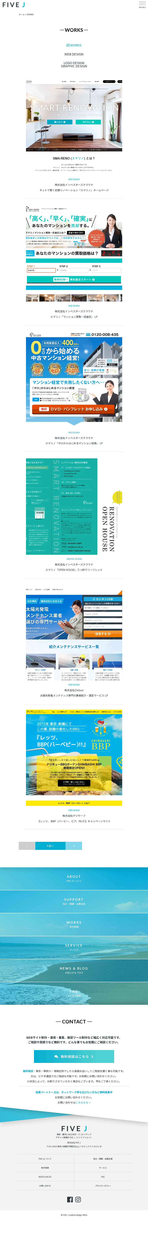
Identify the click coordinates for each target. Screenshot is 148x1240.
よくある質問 (74, 993)
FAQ (103, 1176)
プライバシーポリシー (102, 1185)
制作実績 (74, 924)
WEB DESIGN (74, 54)
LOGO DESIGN (74, 62)
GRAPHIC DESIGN (74, 66)
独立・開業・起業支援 (74, 901)
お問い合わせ (45, 1185)
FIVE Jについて (74, 878)
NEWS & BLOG (45, 1176)
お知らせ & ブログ (74, 970)
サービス (74, 947)
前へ (50, 846)
